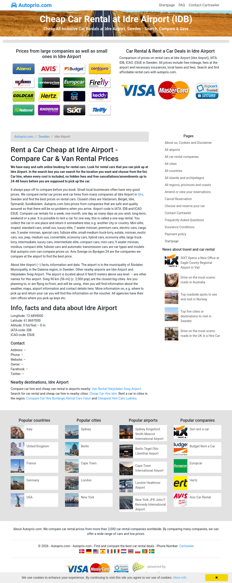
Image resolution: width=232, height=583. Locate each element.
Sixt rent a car (199, 429)
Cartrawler (186, 546)
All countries (173, 171)
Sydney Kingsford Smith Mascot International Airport (149, 434)
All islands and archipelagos (184, 178)
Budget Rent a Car (202, 446)
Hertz (193, 480)
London (86, 480)
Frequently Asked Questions (184, 220)
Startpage (167, 5)
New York (87, 497)
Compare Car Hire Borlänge (45, 398)
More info (179, 577)
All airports (172, 150)
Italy (29, 429)
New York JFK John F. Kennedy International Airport (150, 504)
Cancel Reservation (178, 199)
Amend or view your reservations (188, 192)
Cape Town (89, 463)
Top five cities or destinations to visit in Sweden (196, 316)
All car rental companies (182, 157)
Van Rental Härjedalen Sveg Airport (116, 389)
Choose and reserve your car (185, 206)
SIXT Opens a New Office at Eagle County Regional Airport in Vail (200, 262)
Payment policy (175, 234)
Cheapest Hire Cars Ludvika (117, 398)
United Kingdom (38, 446)
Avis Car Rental (200, 497)
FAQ (182, 5)
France (31, 463)
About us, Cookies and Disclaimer (188, 143)
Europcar (196, 463)
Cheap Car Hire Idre (103, 393)
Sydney (86, 429)
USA (30, 497)
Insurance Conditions (180, 227)
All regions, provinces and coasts (188, 185)
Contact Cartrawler (204, 5)
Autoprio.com (31, 5)
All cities (171, 164)
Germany (33, 480)
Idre (140, 194)
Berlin (85, 446)
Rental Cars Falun (78, 398)
